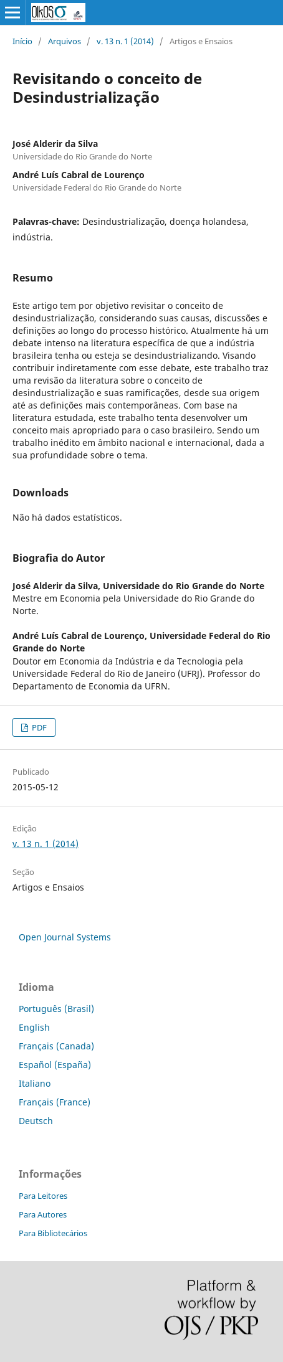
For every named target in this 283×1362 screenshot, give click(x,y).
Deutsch (36, 1121)
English (34, 1027)
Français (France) (54, 1102)
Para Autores (43, 1214)
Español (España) (55, 1065)
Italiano (34, 1083)
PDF (38, 727)
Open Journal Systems (65, 937)
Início (22, 41)
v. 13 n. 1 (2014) (125, 41)
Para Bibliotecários (53, 1233)
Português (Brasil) (56, 1008)
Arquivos (64, 41)
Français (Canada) (56, 1046)
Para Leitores (43, 1195)
